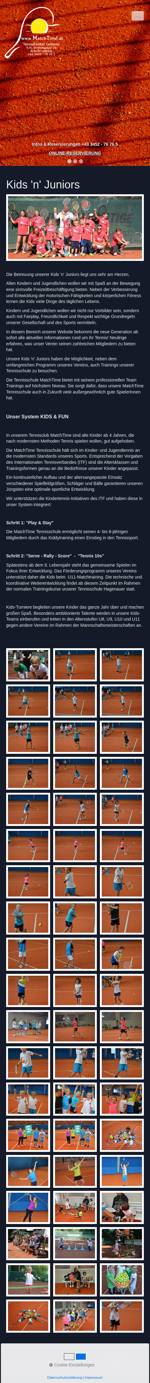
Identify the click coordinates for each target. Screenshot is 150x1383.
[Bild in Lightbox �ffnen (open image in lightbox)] (28, 664)
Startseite (14, 1368)
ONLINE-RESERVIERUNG (75, 153)
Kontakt (33, 1368)
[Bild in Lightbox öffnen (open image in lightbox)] (75, 227)
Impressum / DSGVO (62, 1368)
